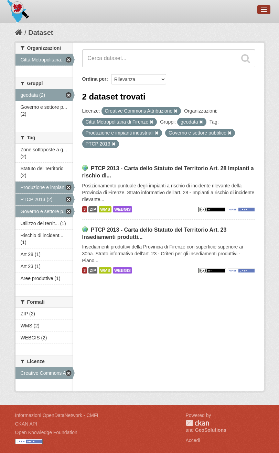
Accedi (193, 440)
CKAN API (26, 424)
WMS (105, 209)
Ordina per (94, 79)
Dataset (40, 32)
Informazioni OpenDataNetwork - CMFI (56, 415)
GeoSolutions (210, 430)
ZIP (93, 209)
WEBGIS (122, 209)
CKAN (197, 423)
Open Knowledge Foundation (46, 432)
